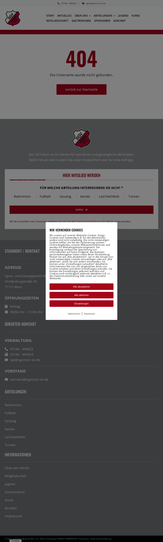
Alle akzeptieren (81, 286)
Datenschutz (74, 313)
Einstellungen (81, 303)
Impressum (89, 313)
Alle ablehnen (81, 295)
